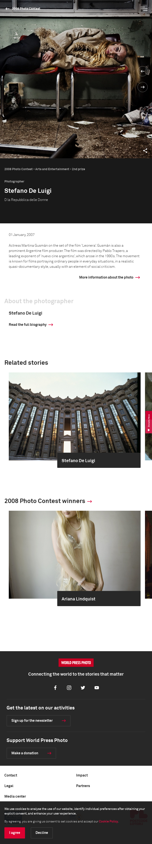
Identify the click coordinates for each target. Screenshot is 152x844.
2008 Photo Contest (26, 8)
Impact (82, 775)
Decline (42, 833)
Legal (8, 786)
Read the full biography (27, 324)
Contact (10, 775)
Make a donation (24, 753)
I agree (14, 833)
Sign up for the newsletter (32, 720)
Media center (15, 796)
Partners (83, 786)
